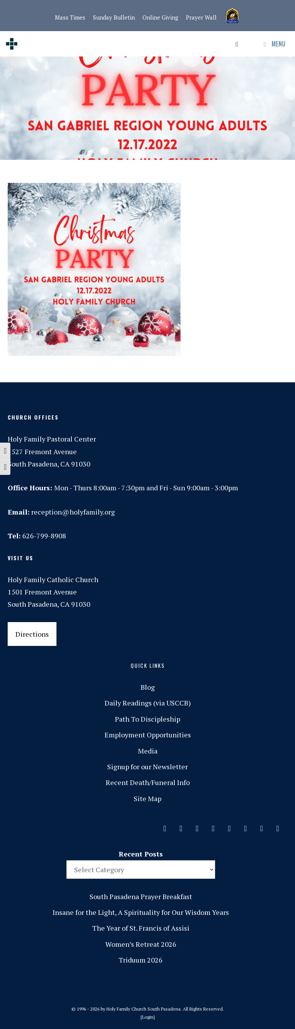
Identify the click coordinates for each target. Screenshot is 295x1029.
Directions (32, 634)
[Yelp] (277, 826)
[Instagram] (197, 826)
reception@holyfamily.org (73, 511)
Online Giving (160, 17)
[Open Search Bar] (237, 43)
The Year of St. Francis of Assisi (140, 928)
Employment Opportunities (147, 734)
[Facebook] (180, 826)
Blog (148, 687)
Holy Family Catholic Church (53, 579)
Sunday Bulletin (114, 17)
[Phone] (213, 826)
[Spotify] (229, 826)
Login (147, 1017)
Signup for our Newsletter (147, 766)
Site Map (147, 798)
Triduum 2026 (140, 959)
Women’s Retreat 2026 (140, 944)
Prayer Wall (201, 17)
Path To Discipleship (147, 719)
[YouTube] (261, 826)
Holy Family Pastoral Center (52, 438)
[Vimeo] (245, 826)
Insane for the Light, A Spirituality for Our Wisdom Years (141, 912)
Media (147, 750)
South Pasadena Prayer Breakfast (140, 896)
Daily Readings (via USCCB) (147, 702)
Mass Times (70, 17)
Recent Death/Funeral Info (148, 782)
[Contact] (164, 826)
